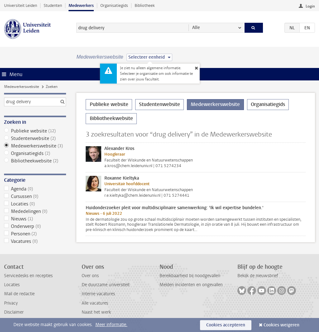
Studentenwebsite (35, 138)
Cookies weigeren (281, 325)
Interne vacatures (98, 294)
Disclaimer (14, 312)
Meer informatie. (111, 325)
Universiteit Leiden (20, 5)
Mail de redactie (19, 294)
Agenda (35, 188)
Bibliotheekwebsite (35, 160)
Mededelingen (35, 211)
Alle (196, 28)
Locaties (35, 203)
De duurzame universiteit (106, 285)
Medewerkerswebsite (21, 86)
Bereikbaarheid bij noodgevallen (190, 276)
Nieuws (35, 218)
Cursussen (35, 196)
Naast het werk (96, 312)
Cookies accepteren (225, 325)
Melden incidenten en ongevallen (191, 285)
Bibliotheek (145, 5)
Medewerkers (81, 5)
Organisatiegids (114, 5)
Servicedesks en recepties (28, 276)
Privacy (11, 303)
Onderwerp (35, 226)
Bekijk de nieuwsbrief (257, 276)
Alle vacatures (95, 303)
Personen (35, 233)
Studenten (53, 5)
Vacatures (35, 241)
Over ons (90, 276)
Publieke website (35, 131)
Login (310, 6)
